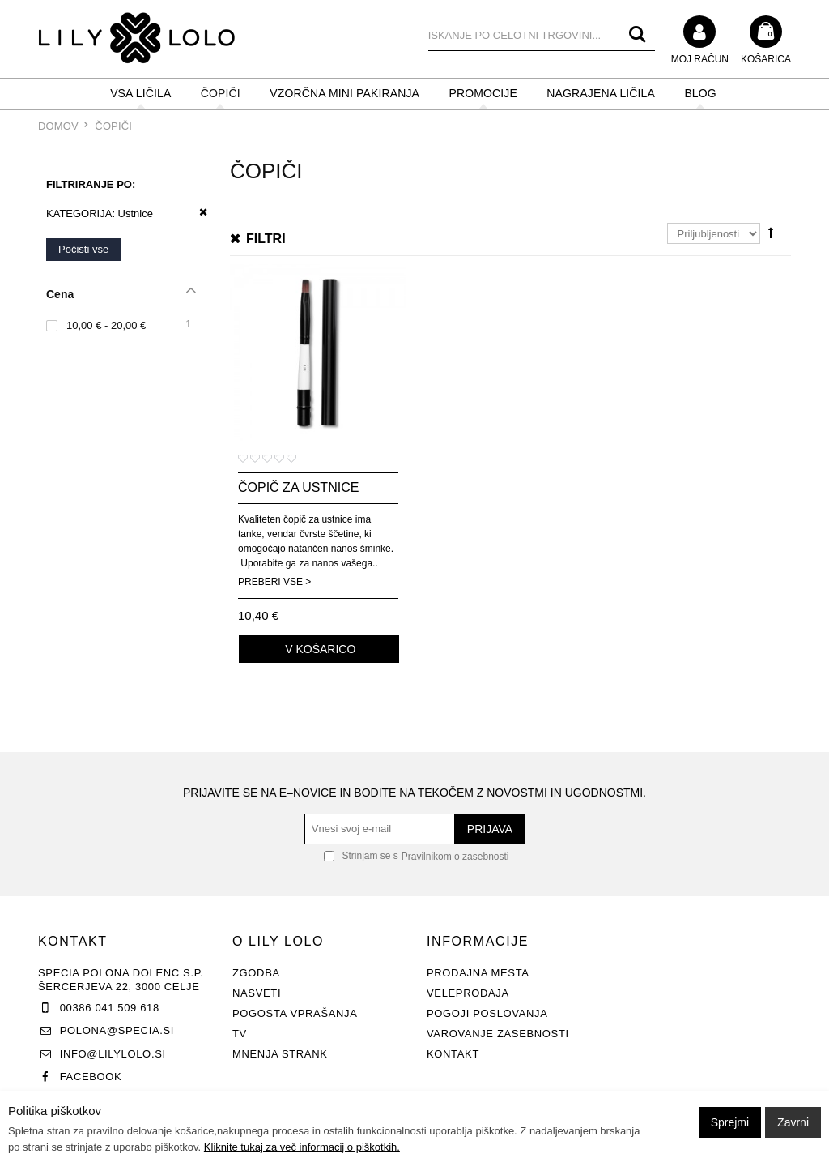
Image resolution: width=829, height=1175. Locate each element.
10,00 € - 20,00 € (106, 325)
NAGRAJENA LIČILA (600, 93)
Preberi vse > (274, 582)
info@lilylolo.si (113, 1054)
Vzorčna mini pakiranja (344, 93)
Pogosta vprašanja (295, 1013)
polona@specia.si (117, 1030)
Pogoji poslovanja (487, 1013)
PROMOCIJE (483, 93)
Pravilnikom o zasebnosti (455, 856)
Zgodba (256, 973)
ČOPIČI (220, 93)
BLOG (700, 93)
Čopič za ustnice (298, 487)
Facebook (91, 1076)
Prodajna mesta (478, 973)
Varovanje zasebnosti (498, 1034)
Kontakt (453, 1054)
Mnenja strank (280, 1054)
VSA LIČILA (140, 93)
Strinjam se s (361, 855)
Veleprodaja (468, 993)
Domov (58, 126)
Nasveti (256, 993)
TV (239, 1034)
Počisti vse (83, 249)
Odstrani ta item (198, 212)
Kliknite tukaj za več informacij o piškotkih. (302, 1147)
